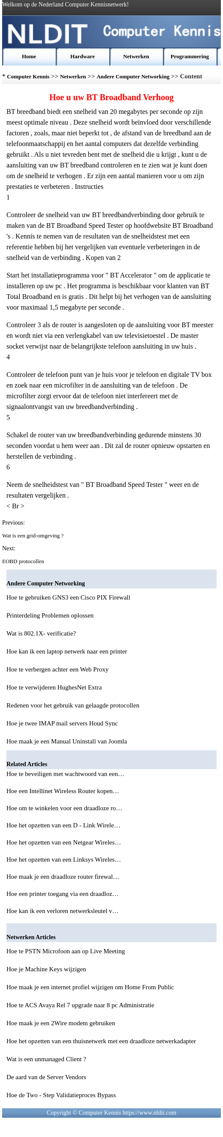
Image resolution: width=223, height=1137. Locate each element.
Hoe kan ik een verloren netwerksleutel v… (62, 910)
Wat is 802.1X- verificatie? (41, 633)
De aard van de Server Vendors (46, 1077)
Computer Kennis (28, 76)
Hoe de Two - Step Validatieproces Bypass (61, 1095)
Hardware (82, 56)
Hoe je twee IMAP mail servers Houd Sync (62, 723)
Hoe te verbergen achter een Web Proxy (57, 669)
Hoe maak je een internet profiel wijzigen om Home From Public (90, 987)
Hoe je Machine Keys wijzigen (46, 969)
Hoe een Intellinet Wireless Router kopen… (62, 791)
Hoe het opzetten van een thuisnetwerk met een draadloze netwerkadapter (101, 1041)
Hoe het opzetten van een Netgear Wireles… (63, 842)
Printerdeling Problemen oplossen (49, 615)
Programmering (190, 56)
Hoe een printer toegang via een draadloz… (62, 893)
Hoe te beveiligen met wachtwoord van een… (65, 773)
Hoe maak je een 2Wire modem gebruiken (60, 1023)
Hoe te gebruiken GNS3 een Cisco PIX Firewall (68, 597)
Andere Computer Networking (132, 76)
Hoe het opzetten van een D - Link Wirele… (63, 825)
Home (29, 56)
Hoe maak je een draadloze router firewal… (62, 876)
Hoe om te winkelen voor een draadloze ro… (64, 808)
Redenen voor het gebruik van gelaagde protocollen (72, 705)
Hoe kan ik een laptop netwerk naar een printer (66, 651)
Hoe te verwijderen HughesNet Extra (54, 687)
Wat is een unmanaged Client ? (46, 1059)
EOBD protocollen (23, 561)
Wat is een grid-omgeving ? (33, 535)
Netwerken (136, 56)
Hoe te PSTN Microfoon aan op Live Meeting (65, 951)
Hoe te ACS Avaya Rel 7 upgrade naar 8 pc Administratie (80, 1005)
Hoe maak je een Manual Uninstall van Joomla (66, 741)
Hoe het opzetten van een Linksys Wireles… (63, 859)
